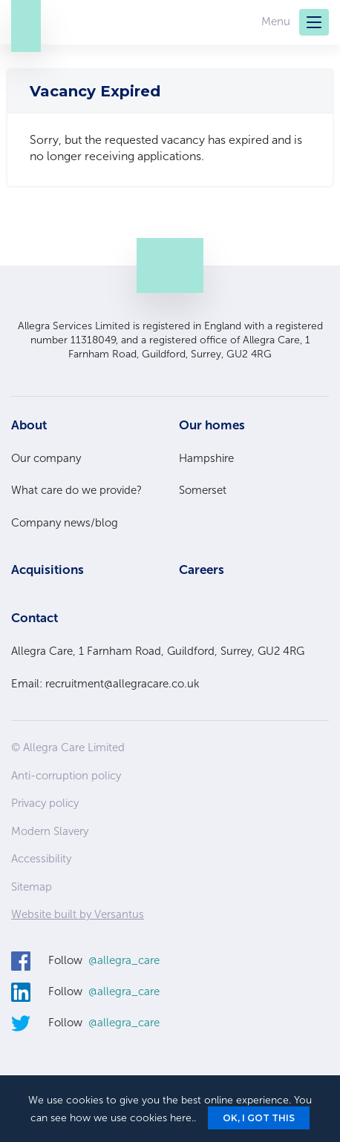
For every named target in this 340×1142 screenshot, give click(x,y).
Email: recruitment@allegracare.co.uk (105, 683)
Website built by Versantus (77, 914)
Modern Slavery (49, 831)
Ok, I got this (259, 1117)
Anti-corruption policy (66, 775)
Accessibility (41, 858)
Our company (46, 458)
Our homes (212, 424)
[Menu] (314, 22)
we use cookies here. (144, 1118)
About (29, 424)
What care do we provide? (76, 490)
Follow (104, 961)
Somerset (202, 490)
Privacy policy (45, 803)
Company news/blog (64, 522)
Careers (201, 569)
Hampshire (206, 458)
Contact (34, 617)
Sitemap (31, 887)
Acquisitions (47, 569)
